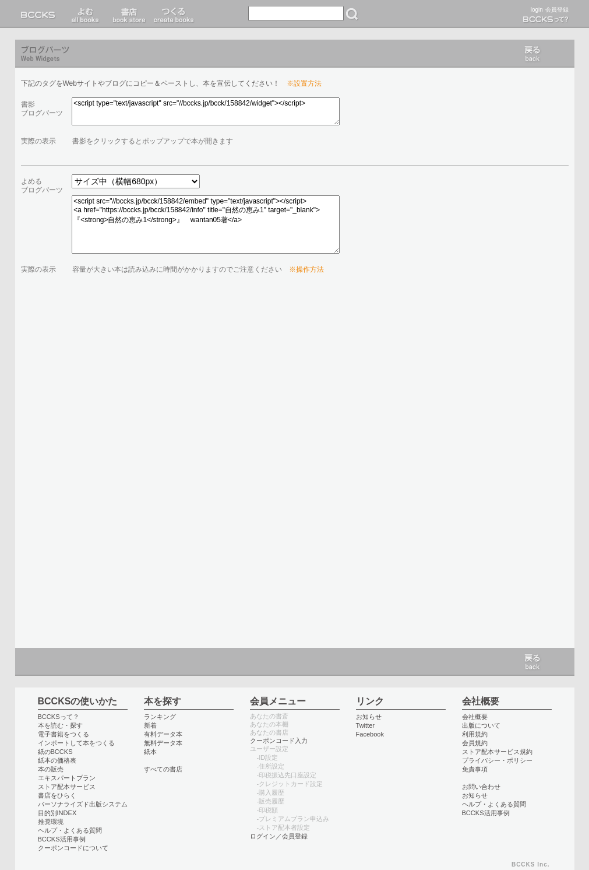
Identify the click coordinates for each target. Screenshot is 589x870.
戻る (532, 54)
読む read (85, 14)
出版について (481, 725)
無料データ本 (163, 742)
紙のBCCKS (55, 751)
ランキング (160, 716)
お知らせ (369, 716)
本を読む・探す (60, 725)
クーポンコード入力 (279, 740)
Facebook (370, 734)
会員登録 (557, 9)
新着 (150, 725)
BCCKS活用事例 (62, 839)
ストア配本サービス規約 (497, 751)
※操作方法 (306, 269)
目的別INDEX (57, 812)
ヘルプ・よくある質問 (70, 830)
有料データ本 (163, 734)
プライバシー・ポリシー (497, 760)
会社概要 (475, 716)
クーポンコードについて (73, 847)
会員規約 (475, 742)
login (537, 9)
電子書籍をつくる (63, 734)
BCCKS (40, 14)
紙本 (150, 751)
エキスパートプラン (67, 777)
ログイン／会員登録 (279, 836)
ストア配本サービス (67, 786)
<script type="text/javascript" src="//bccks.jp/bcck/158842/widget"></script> (206, 111)
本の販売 (51, 769)
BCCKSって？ (58, 716)
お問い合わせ (481, 786)
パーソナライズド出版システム (83, 804)
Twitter (365, 725)
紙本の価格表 (57, 760)
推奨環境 (51, 821)
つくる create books (173, 14)
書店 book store (127, 14)
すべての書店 (163, 769)
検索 (352, 14)
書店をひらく (57, 795)
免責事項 (475, 769)
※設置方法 (304, 83)
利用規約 (475, 734)
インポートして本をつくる (76, 742)
